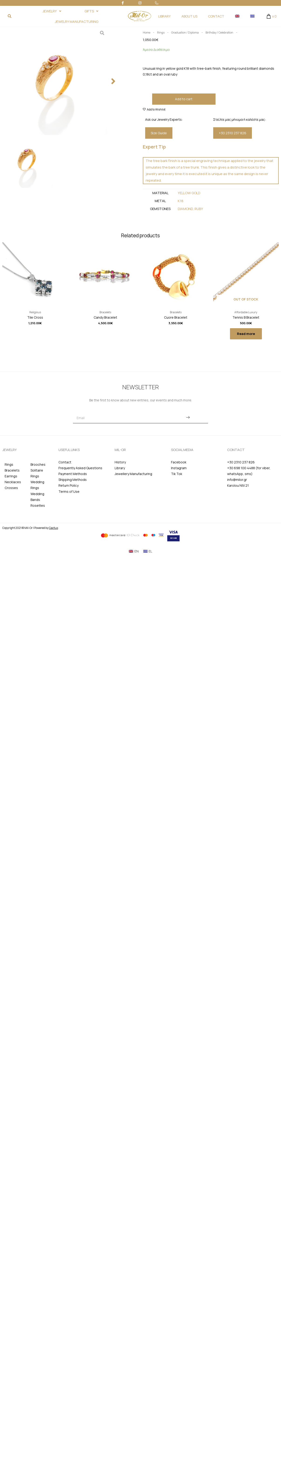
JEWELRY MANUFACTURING (76, 21)
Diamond (185, 208)
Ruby (199, 208)
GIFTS (91, 11)
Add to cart (183, 99)
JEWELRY (51, 11)
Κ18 (180, 200)
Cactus (53, 528)
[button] (113, 81)
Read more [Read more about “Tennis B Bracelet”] (246, 333)
